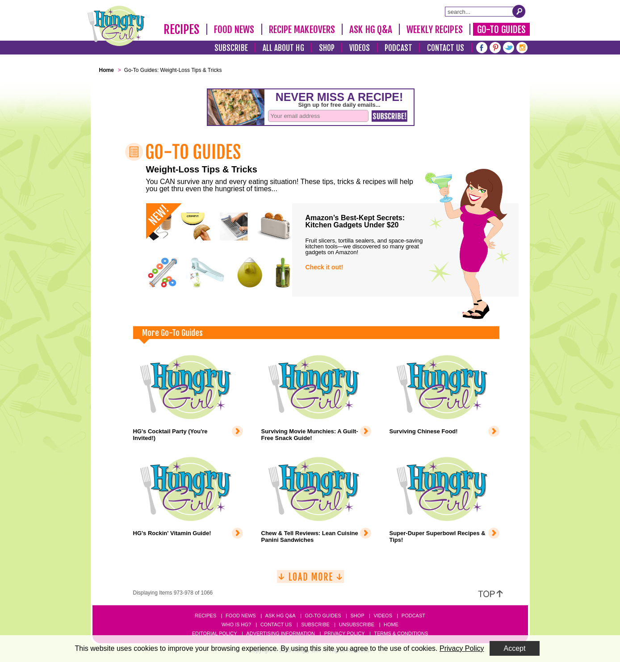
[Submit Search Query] (519, 11)
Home (391, 624)
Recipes (181, 29)
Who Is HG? (236, 624)
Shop (327, 48)
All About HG (283, 48)
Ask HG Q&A (370, 29)
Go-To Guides (501, 29)
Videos (359, 48)
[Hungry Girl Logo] (116, 26)
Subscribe (231, 48)
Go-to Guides (323, 615)
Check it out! (325, 267)
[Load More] (310, 580)
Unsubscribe (356, 624)
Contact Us (446, 48)
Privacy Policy (344, 633)
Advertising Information (280, 633)
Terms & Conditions (401, 633)
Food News (234, 29)
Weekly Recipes (434, 29)
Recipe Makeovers (302, 29)
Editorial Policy (214, 633)
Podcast (398, 48)
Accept (515, 648)
